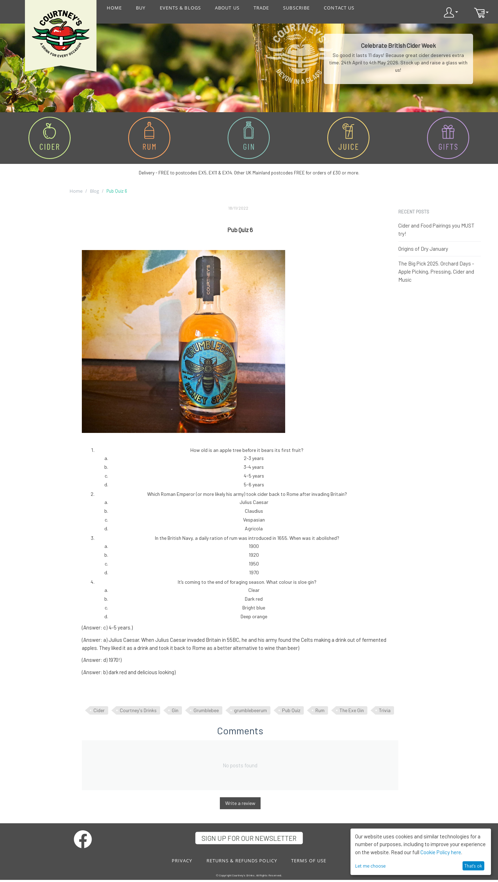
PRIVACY (182, 860)
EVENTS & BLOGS (180, 8)
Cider (99, 710)
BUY (140, 8)
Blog (94, 191)
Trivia (385, 710)
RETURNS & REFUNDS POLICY (242, 860)
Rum (320, 710)
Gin (175, 710)
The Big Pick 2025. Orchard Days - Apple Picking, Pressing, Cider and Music (436, 271)
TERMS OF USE (308, 860)
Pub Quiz (291, 710)
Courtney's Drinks (138, 710)
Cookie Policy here (440, 852)
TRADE (261, 8)
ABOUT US (227, 8)
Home (76, 191)
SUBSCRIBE (296, 8)
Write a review (240, 803)
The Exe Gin (352, 710)
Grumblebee (206, 710)
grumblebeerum (250, 710)
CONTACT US (339, 8)
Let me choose (370, 866)
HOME (114, 8)
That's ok (473, 866)
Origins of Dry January (423, 248)
